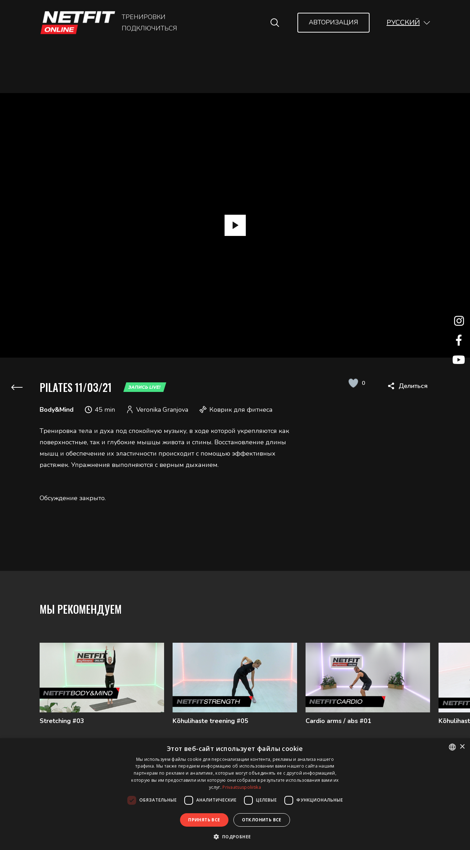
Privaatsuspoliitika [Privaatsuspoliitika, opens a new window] (241, 787)
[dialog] (235, 794)
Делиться (413, 386)
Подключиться (149, 28)
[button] (408, 22)
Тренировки (144, 17)
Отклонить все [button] (262, 820)
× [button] (462, 747)
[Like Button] (353, 383)
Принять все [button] (204, 820)
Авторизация (333, 22)
